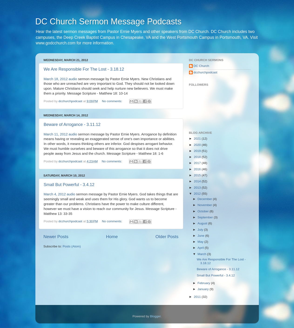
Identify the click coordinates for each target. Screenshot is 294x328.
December (205, 199)
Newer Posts (56, 236)
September (206, 217)
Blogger (155, 316)
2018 (198, 157)
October (204, 211)
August (203, 223)
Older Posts (167, 236)
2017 (198, 163)
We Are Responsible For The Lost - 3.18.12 (84, 69)
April (201, 247)
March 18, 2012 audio (60, 79)
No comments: (112, 101)
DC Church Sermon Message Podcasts (108, 21)
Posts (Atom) (72, 246)
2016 (198, 169)
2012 (198, 193)
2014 (198, 181)
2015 (198, 175)
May (201, 241)
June (201, 235)
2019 (198, 151)
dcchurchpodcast (205, 72)
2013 (198, 187)
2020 (198, 145)
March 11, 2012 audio (60, 134)
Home (112, 236)
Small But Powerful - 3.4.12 (69, 184)
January (204, 289)
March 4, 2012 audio (59, 194)
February (204, 283)
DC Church (201, 66)
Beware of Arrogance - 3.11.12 (72, 124)
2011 (198, 296)
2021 (198, 138)
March (202, 254)
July (201, 229)
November (205, 205)
